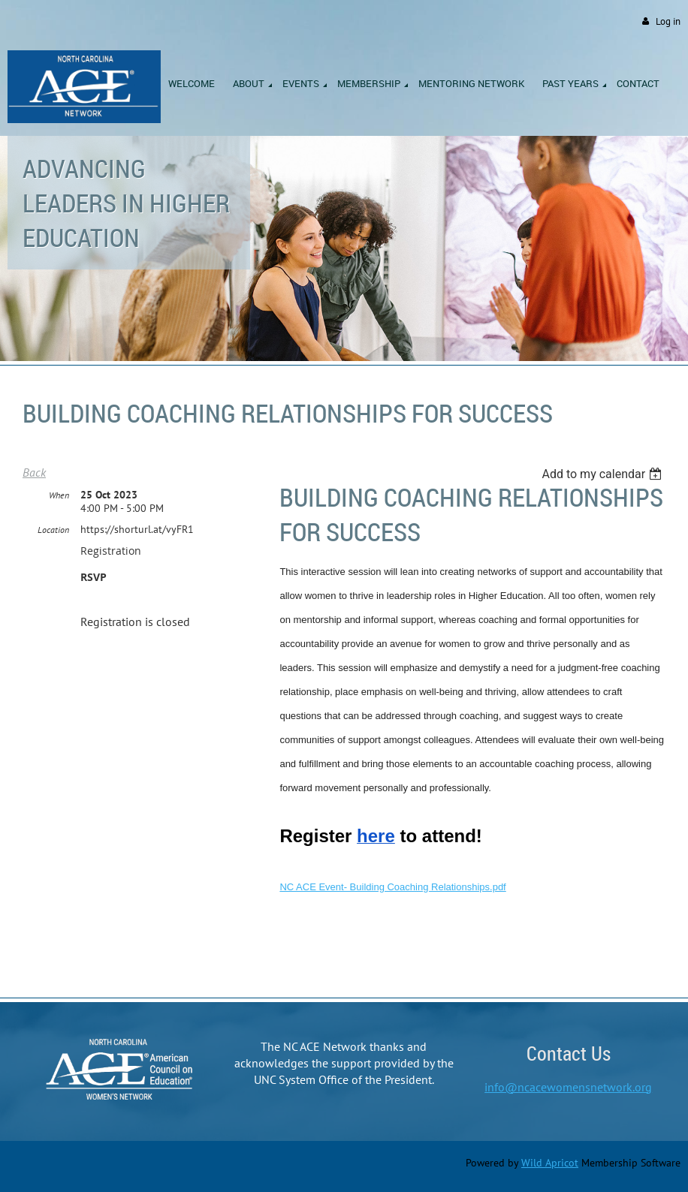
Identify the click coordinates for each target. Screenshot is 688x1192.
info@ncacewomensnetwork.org (568, 1086)
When (59, 495)
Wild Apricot (549, 1162)
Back (34, 472)
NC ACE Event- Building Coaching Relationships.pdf (392, 886)
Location (53, 529)
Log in (668, 21)
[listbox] (603, 474)
